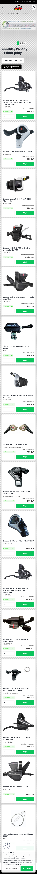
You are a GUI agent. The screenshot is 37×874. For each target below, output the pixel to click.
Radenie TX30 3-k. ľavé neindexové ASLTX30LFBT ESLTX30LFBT (16, 690)
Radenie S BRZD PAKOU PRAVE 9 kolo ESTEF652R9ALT (16, 739)
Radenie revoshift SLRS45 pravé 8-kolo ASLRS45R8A (18, 396)
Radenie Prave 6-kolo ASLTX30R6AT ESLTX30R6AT (16, 493)
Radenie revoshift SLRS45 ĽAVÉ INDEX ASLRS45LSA (17, 200)
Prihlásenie (20, 1)
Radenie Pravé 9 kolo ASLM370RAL (16, 787)
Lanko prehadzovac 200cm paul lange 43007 (18, 835)
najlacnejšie (7, 61)
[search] (34, 7)
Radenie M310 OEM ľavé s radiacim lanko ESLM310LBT (18, 298)
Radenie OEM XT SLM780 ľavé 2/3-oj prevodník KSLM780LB (16, 249)
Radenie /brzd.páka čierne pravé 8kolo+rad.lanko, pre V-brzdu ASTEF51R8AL (15, 590)
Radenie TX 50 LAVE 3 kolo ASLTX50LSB (17, 152)
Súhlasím (27, 868)
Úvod (3, 13)
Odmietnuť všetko (12, 868)
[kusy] (9, 116)
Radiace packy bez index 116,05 (15, 444)
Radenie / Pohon (13, 13)
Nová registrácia (31, 1)
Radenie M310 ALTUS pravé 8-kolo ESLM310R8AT (15, 641)
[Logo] (18, 7)
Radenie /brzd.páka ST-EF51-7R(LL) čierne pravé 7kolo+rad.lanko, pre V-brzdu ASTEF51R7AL (17, 102)
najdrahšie (18, 61)
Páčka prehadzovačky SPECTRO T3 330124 (16, 347)
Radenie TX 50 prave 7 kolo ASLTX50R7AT (18, 541)
